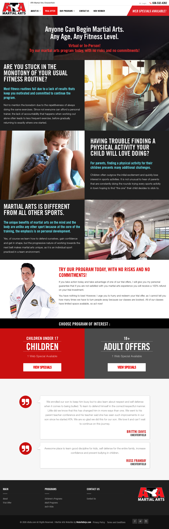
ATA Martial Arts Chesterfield (42, 2)
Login (142, 3)
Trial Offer (50, 10)
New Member (99, 10)
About (5, 498)
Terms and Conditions (116, 522)
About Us (36, 12)
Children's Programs (53, 498)
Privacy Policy (99, 522)
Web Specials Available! (149, 11)
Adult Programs (51, 502)
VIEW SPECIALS (42, 367)
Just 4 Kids (49, 506)
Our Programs (67, 12)
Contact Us (84, 10)
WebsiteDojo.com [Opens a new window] (83, 522)
